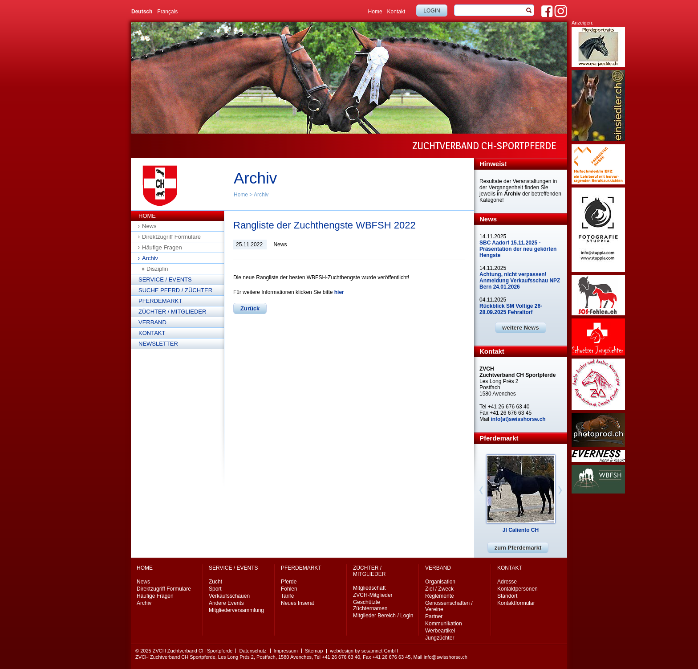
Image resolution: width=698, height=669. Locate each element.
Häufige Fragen (162, 247)
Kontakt (396, 11)
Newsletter (158, 343)
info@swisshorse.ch (445, 657)
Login (431, 11)
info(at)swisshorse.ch (518, 419)
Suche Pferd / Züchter (175, 290)
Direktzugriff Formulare (171, 236)
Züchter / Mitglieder (172, 311)
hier (339, 292)
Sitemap (314, 650)
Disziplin (157, 268)
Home (375, 11)
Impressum (286, 650)
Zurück (250, 308)
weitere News (520, 327)
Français (167, 11)
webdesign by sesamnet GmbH (364, 650)
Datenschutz (252, 650)
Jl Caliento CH (521, 530)
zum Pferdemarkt (518, 547)
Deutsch (141, 11)
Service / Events (165, 279)
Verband (152, 322)
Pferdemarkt (160, 301)
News (149, 226)
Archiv (261, 195)
